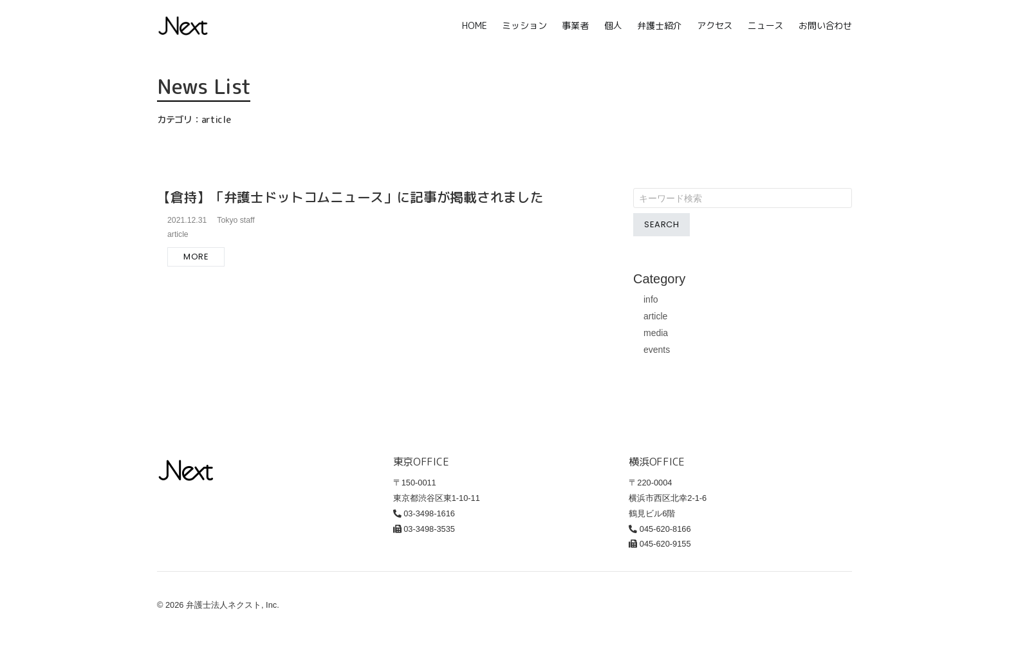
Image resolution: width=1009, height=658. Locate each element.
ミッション (524, 25)
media (655, 333)
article (655, 316)
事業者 (575, 25)
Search (661, 224)
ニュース (765, 25)
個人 (613, 25)
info (650, 299)
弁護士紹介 (659, 25)
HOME (474, 25)
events (656, 349)
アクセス (714, 25)
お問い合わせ (825, 25)
